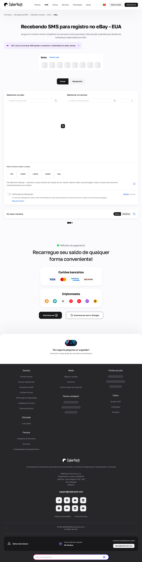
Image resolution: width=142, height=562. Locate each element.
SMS (46, 5)
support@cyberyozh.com (71, 491)
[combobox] (127, 101)
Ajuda (88, 5)
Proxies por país (116, 370)
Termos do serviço (81, 516)
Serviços (65, 5)
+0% (11, 174)
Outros (116, 395)
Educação (26, 417)
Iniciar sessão (116, 5)
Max (59, 174)
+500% (48, 174)
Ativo (117, 214)
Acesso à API (116, 401)
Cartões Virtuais (26, 392)
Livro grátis (26, 423)
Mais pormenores (18, 201)
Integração (115, 407)
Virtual (62, 81)
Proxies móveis (26, 377)
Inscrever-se (131, 5)
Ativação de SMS (21, 15)
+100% (23, 174)
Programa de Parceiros (26, 439)
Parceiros (71, 382)
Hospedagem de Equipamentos (26, 449)
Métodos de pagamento (72, 245)
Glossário (115, 412)
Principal (7, 15)
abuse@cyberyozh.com (123, 546)
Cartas (55, 5)
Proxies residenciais (26, 382)
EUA (49, 15)
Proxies (37, 5)
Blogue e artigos (71, 377)
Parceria (26, 432)
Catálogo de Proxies (26, 403)
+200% (35, 174)
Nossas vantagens (71, 396)
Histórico (126, 214)
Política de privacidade (62, 516)
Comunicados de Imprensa (71, 387)
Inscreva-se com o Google (84, 315)
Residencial (77, 81)
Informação (77, 5)
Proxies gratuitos (26, 408)
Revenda (26, 444)
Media (71, 370)
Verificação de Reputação (26, 398)
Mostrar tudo (54, 57)
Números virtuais (38, 15)
